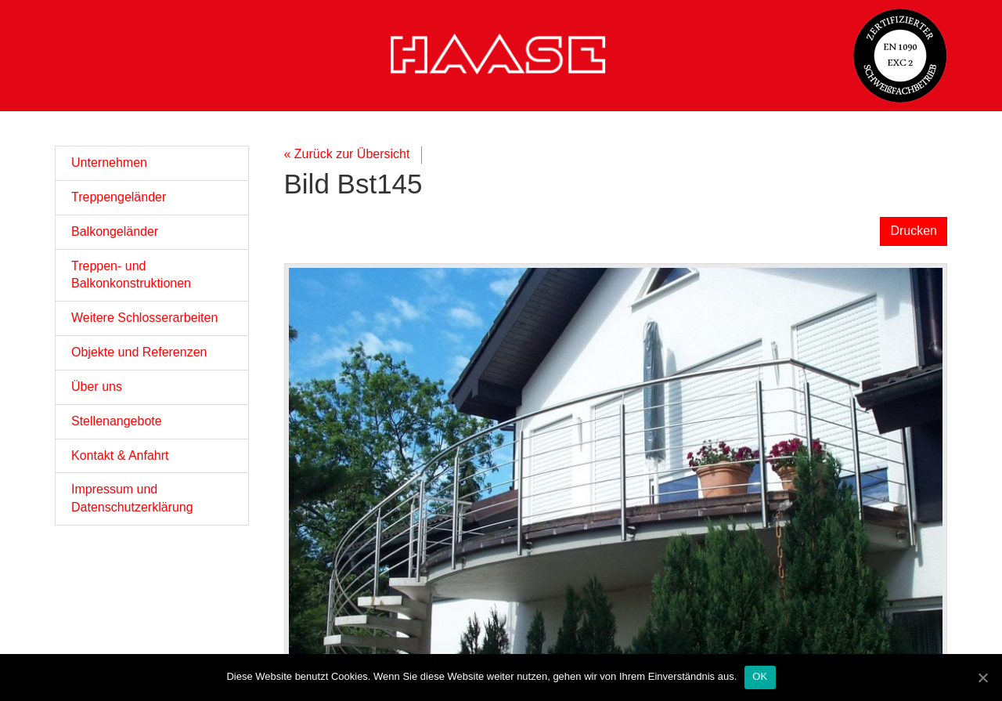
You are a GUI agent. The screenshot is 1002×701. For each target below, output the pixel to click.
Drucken (913, 230)
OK (759, 676)
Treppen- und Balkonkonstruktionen (131, 275)
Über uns (96, 386)
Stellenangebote (116, 421)
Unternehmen (109, 162)
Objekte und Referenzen (139, 352)
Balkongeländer (114, 231)
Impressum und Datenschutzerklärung (132, 498)
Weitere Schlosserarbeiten (144, 317)
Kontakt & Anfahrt (120, 455)
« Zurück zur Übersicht (347, 154)
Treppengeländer (118, 197)
